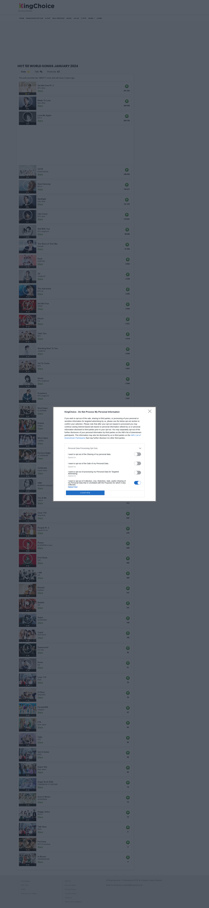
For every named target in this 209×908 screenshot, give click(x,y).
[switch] (137, 454)
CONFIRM (85, 493)
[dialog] (104, 454)
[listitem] (104, 448)
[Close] (150, 412)
